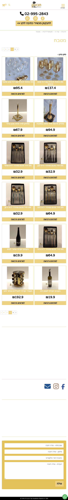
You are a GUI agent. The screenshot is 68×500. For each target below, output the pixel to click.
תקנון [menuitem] (63, 343)
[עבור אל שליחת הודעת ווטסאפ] (64, 496)
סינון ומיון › (62, 54)
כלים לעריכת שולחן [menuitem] (54, 339)
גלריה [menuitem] (62, 347)
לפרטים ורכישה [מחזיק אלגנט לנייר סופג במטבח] (50, 135)
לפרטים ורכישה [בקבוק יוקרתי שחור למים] (18, 261)
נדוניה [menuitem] (62, 367)
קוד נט (30, 498)
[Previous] (15, 49)
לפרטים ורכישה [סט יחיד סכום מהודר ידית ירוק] (18, 219)
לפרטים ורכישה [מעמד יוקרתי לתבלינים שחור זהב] (18, 303)
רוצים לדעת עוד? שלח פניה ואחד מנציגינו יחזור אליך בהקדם (37, 430)
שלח (59, 483)
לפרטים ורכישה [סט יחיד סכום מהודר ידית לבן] (50, 177)
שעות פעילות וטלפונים (50, 395)
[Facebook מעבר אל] (63, 387)
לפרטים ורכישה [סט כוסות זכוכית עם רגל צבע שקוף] (18, 94)
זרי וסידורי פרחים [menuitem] (55, 359)
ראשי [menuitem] (63, 331)
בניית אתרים (24, 498)
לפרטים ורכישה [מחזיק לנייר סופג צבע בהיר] (18, 135)
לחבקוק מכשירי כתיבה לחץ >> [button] (34, 23)
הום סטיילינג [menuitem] (58, 363)
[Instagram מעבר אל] (56, 387)
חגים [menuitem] (63, 355)
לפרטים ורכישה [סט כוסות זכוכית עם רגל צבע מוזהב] (50, 94)
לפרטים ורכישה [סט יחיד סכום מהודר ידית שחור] (18, 177)
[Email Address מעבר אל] (47, 387)
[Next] (5, 49)
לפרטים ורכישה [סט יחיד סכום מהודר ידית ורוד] (50, 261)
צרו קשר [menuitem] (60, 335)
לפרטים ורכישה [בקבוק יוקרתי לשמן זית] (50, 303)
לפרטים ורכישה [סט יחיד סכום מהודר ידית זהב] (50, 219)
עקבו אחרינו (57, 375)
